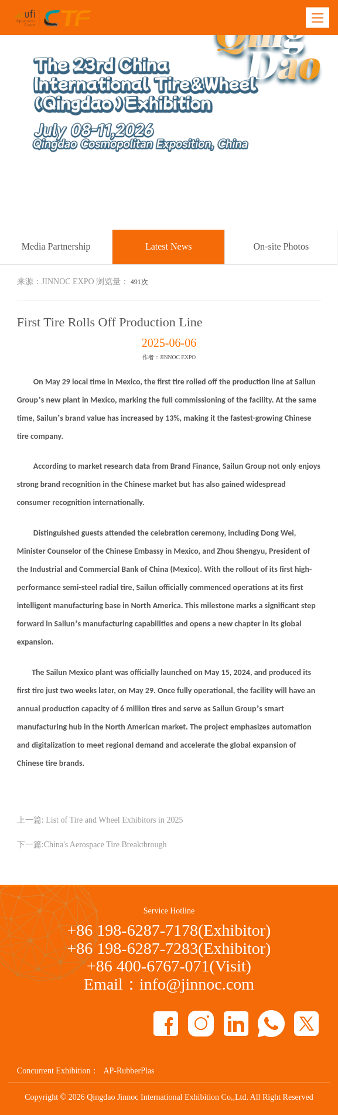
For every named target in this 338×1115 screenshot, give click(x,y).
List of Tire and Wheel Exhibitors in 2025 (114, 820)
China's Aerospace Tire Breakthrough (105, 844)
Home (175, 218)
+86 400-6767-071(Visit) (169, 966)
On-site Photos (281, 246)
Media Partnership (56, 246)
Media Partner (219, 218)
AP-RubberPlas (128, 1070)
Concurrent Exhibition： (58, 1070)
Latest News (275, 218)
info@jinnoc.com (196, 984)
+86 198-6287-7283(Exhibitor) (169, 948)
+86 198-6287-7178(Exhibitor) (169, 930)
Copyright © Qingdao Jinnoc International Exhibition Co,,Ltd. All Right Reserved (169, 1097)
